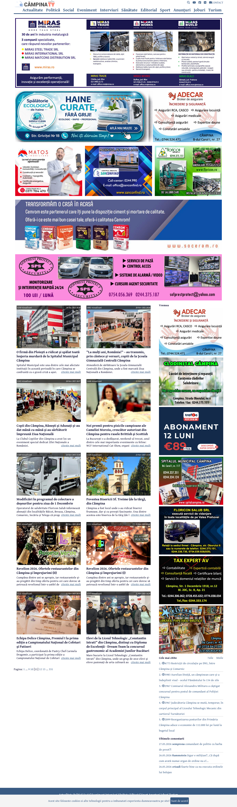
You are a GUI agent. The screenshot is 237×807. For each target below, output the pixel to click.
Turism (215, 10)
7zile (210, 658)
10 (31, 669)
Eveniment (87, 10)
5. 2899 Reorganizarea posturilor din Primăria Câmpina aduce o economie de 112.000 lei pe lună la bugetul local (190, 725)
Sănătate (129, 10)
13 (44, 669)
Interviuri (109, 10)
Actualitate (33, 10)
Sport (165, 10)
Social (68, 10)
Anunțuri (182, 10)
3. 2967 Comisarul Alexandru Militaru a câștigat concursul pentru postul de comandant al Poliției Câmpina (189, 691)
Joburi (199, 10)
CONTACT (216, 2)
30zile (219, 658)
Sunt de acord (179, 801)
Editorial (149, 10)
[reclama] (118, 87)
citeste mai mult (71, 372)
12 (40, 669)
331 (51, 669)
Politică (53, 10)
